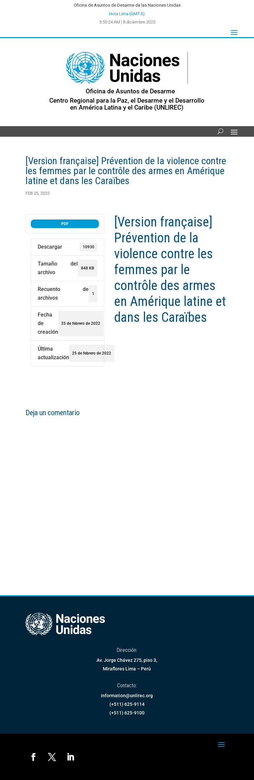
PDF (65, 223)
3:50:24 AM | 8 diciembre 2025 (127, 22)
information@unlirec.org (127, 695)
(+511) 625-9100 (127, 712)
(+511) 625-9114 (127, 704)
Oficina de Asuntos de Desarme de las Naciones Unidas (127, 5)
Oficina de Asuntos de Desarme (130, 91)
